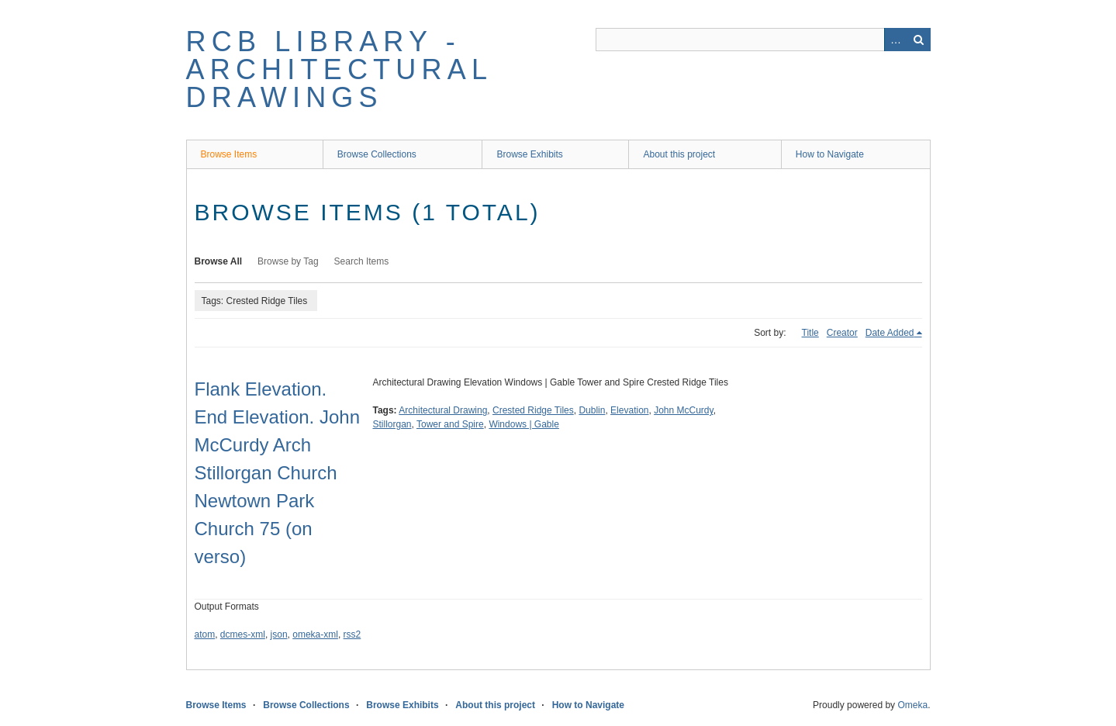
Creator (842, 332)
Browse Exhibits (529, 154)
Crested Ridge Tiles (533, 410)
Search (919, 39)
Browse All (219, 261)
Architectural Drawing (443, 410)
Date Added (890, 332)
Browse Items (229, 154)
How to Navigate (830, 154)
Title (810, 332)
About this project (679, 154)
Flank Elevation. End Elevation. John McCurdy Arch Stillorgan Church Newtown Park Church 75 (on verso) (277, 473)
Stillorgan (392, 424)
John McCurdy (683, 410)
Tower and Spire (450, 424)
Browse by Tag (288, 261)
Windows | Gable (524, 424)
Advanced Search (895, 39)
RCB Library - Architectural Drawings (339, 69)
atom (205, 634)
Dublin (592, 410)
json (279, 634)
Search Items (361, 261)
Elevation (629, 410)
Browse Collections (376, 154)
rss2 (352, 634)
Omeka (912, 705)
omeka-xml (315, 634)
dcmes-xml (242, 634)
